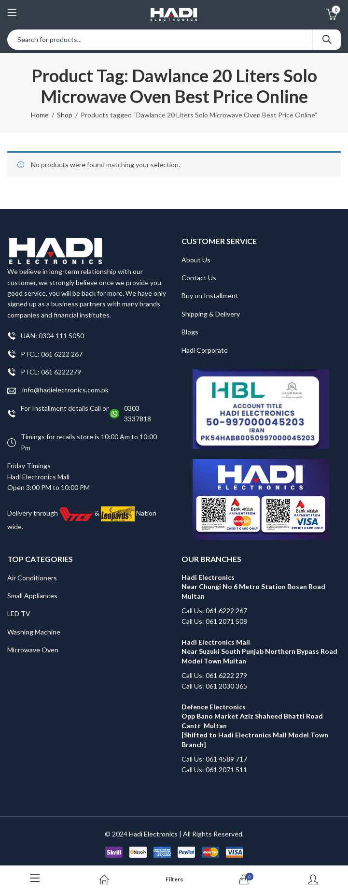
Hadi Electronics (153, 834)
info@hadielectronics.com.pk (58, 390)
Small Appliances (32, 595)
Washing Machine (33, 632)
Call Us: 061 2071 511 (214, 769)
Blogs (189, 332)
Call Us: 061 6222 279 (214, 675)
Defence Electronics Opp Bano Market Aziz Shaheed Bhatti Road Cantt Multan (252, 716)
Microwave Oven (32, 650)
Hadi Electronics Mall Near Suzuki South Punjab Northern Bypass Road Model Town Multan (259, 651)
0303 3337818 (137, 413)
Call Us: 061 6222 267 (214, 610)
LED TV (18, 613)
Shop (64, 115)
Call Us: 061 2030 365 (214, 686)
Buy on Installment (209, 295)
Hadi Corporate (204, 350)
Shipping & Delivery (210, 314)
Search (327, 39)
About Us (195, 260)
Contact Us (198, 278)
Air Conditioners (32, 578)
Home (40, 115)
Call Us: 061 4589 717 (214, 759)
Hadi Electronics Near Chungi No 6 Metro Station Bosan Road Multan (253, 586)
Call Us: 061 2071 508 (214, 621)
